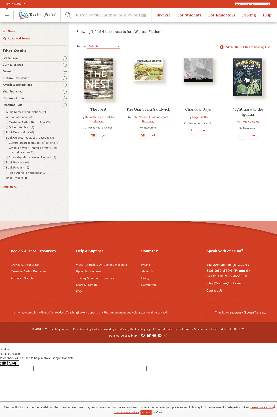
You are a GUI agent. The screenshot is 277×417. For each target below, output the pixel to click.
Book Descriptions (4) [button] (20, 132)
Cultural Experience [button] (35, 78)
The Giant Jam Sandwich (148, 109)
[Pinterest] (154, 336)
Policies (114, 336)
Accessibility (129, 336)
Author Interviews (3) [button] (19, 117)
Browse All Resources (25, 265)
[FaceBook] (142, 336)
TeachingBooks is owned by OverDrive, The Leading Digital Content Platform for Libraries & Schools (143, 329)
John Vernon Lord (143, 117)
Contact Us (214, 290)
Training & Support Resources (95, 278)
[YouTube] (159, 336)
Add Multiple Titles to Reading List (244, 47)
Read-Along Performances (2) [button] (28, 173)
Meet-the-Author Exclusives (29, 271)
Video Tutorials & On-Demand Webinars (101, 265)
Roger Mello (200, 117)
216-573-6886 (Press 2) (227, 265)
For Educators (221, 15)
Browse (163, 15)
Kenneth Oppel (94, 117)
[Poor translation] (13, 363)
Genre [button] (35, 71)
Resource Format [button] (35, 98)
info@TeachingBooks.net (224, 283)
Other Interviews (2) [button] (21, 127)
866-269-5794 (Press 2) (228, 270)
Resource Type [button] (35, 105)
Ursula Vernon (250, 122)
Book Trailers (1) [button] (16, 178)
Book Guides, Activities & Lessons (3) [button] (30, 138)
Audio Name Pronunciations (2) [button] (26, 112)
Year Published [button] (35, 91)
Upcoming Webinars (89, 271)
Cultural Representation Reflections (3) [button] (34, 143)
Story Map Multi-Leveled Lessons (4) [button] (32, 157)
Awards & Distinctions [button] (35, 85)
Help (267, 15)
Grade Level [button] (35, 58)
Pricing (249, 15)
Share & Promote (87, 285)
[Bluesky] (148, 336)
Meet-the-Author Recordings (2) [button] (29, 122)
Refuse (158, 412)
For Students (189, 15)
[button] (7, 15)
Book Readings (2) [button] (17, 167)
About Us (147, 271)
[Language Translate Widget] (252, 4)
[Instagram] (165, 336)
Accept (146, 412)
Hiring (145, 278)
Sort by (81, 46)
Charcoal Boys (198, 109)
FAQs (79, 291)
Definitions (10, 187)
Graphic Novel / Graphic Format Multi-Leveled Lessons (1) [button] (33, 150)
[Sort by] (103, 46)
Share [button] (8, 31)
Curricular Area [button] (35, 65)
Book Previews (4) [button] (17, 162)
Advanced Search (16, 38)
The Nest (98, 109)
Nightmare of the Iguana (247, 112)
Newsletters (149, 285)
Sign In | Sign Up (15, 4)
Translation (240, 312)
